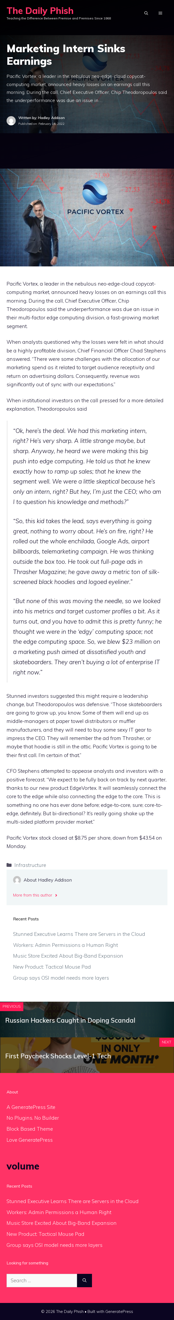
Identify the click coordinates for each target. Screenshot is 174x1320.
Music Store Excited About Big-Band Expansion (68, 956)
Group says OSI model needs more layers (61, 978)
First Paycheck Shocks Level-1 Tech (58, 1056)
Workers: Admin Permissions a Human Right (65, 945)
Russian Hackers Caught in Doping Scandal (70, 1020)
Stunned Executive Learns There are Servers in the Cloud (79, 934)
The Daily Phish (40, 10)
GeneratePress (119, 1311)
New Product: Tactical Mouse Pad (52, 967)
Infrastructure (30, 865)
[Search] (84, 1280)
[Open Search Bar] (146, 13)
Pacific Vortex (22, 284)
